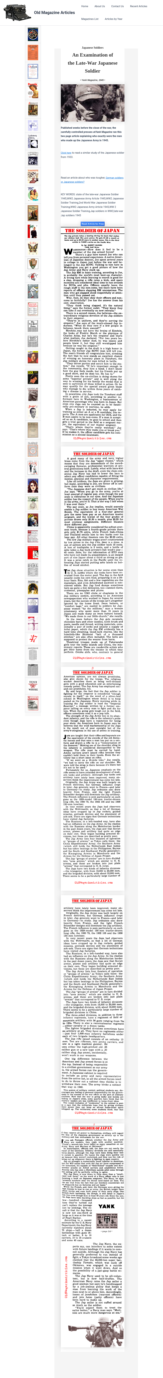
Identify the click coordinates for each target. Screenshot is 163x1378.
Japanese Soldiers (93, 47)
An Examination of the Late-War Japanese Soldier (92, 62)
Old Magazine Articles (54, 12)
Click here (66, 152)
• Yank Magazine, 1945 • (92, 80)
